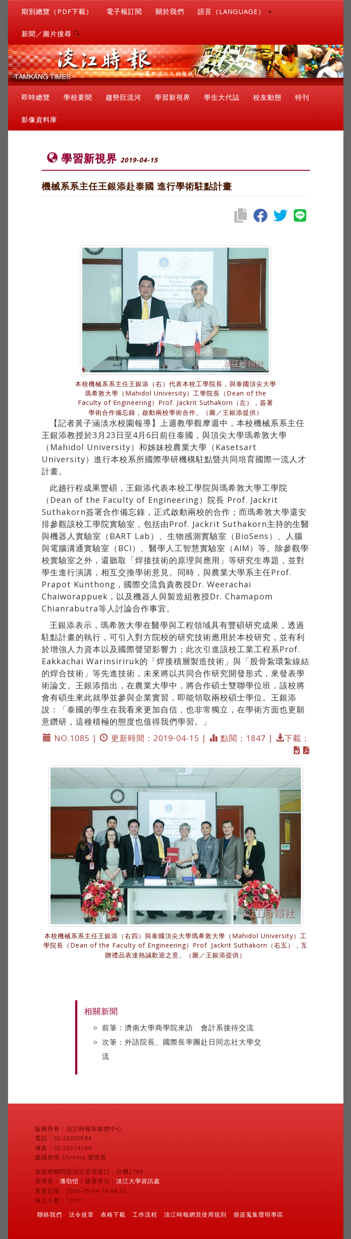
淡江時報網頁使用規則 (195, 1214)
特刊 (302, 97)
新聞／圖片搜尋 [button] (50, 33)
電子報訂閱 (124, 11)
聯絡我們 (49, 1214)
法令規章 (81, 1214)
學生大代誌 (222, 97)
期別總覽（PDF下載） (57, 11)
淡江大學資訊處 (138, 1181)
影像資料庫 (39, 119)
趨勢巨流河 (123, 97)
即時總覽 (35, 97)
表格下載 (113, 1214)
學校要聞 (77, 97)
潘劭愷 (69, 1181)
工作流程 (144, 1214)
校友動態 (267, 97)
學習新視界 (172, 97)
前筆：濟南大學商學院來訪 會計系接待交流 (178, 1027)
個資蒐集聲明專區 (258, 1214)
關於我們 (170, 11)
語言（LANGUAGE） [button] (235, 11)
